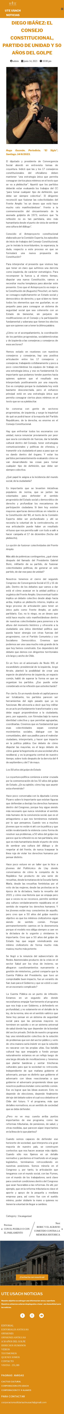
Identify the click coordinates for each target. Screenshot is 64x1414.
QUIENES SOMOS (10, 1357)
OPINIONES (7, 1333)
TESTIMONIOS (9, 1353)
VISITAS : (10, 1365)
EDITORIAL (7, 1325)
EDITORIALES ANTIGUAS (15, 1329)
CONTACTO (7, 1361)
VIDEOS (5, 1349)
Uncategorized (24, 1216)
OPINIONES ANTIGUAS (13, 1337)
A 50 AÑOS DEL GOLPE (13, 1341)
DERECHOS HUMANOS (13, 1345)
